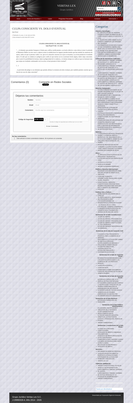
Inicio (18, 19)
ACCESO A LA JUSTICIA (105, 162)
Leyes (50, 19)
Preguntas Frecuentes (66, 19)
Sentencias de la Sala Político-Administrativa (112, 305)
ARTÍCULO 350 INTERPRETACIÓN (108, 367)
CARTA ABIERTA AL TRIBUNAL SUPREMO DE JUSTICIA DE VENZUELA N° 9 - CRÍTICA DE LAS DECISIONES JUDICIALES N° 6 (110, 83)
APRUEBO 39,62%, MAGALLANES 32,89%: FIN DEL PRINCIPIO (110, 179)
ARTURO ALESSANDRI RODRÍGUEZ (108, 166)
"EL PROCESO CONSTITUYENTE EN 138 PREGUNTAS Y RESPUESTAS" (110, 155)
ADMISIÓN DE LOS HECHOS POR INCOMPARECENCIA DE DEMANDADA (109, 295)
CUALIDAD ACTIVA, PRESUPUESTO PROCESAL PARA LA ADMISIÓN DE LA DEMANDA (109, 235)
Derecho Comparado (103, 88)
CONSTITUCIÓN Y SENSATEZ (106, 182)
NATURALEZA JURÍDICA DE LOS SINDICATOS (107, 301)
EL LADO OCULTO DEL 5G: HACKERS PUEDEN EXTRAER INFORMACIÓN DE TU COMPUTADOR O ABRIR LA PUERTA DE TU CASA (110, 35)
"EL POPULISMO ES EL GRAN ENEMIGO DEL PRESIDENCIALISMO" (109, 198)
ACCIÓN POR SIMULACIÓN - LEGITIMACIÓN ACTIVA (106, 247)
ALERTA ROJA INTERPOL (105, 265)
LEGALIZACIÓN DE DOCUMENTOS (108, 353)
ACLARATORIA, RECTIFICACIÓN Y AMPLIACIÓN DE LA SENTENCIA (108, 309)
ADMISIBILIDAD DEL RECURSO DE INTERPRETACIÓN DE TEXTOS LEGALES (110, 289)
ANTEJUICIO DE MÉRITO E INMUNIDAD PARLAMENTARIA (109, 333)
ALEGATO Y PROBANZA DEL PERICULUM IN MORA (110, 319)
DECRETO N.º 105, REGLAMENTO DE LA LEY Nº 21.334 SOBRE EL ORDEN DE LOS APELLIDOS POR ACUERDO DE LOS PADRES (110, 140)
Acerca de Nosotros (34, 19)
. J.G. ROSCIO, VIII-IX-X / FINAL (107, 205)
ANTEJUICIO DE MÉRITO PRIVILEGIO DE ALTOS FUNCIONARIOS (110, 336)
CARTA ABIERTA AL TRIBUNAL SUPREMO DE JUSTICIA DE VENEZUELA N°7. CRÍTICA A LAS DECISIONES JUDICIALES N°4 (110, 78)
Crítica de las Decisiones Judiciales (108, 59)
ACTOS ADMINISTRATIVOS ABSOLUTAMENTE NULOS (106, 312)
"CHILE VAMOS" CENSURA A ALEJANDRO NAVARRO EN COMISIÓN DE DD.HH (110, 149)
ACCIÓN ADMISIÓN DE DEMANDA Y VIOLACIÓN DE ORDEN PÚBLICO (108, 244)
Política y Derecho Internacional (107, 169)
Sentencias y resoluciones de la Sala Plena (110, 326)
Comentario (29, 110)
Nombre (30, 100)
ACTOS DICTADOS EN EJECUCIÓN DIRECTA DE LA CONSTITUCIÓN (108, 316)
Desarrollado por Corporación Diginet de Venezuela (106, 395)
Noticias (99, 132)
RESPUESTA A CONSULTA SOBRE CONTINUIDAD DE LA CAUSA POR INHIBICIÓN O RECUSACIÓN (108, 357)
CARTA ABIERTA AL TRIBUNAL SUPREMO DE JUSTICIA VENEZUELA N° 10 (110, 374)
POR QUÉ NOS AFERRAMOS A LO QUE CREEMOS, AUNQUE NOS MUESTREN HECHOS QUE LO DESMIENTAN (109, 54)
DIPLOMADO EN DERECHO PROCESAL (109, 351)
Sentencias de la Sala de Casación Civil (109, 231)
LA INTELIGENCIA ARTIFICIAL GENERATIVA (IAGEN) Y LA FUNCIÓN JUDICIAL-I (110, 134)
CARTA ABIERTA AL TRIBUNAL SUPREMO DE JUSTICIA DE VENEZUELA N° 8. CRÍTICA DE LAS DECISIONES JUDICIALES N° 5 (110, 68)
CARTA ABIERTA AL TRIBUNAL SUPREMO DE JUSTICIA (110, 370)
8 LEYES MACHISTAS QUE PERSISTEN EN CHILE (110, 159)
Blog (81, 19)
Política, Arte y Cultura (104, 192)
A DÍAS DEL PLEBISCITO (105, 176)
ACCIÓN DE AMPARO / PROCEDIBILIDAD (110, 219)
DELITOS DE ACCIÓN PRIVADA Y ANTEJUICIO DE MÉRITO (107, 345)
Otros (98, 153)
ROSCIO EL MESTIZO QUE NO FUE (108, 144)
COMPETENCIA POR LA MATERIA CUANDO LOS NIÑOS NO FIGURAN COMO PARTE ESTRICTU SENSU (110, 341)
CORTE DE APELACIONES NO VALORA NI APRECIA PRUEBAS (110, 272)
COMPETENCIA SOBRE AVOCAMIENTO (109, 270)
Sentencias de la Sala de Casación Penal (111, 255)
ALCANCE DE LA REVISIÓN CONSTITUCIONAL (106, 329)
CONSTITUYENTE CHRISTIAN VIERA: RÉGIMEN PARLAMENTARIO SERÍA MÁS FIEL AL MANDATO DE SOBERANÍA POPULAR (109, 186)
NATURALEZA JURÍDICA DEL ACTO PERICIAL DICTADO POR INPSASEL (108, 280)
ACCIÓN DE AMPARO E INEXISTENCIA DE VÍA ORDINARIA (110, 227)
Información (113, 19)
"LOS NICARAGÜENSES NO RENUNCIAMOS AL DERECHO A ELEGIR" (110, 201)
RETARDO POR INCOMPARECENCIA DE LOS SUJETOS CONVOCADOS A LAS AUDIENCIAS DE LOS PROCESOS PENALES (109, 260)
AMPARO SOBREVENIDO (105, 322)
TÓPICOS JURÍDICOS (103, 364)
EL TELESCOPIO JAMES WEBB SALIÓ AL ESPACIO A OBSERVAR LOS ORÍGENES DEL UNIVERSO (110, 41)
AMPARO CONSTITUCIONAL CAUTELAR (109, 365)
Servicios (99, 349)
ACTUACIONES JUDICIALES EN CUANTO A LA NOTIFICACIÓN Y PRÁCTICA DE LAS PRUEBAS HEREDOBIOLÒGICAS (110, 284)
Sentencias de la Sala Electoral (107, 298)
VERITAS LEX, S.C (103, 361)
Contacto (97, 19)
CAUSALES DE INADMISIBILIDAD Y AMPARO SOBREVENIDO (108, 377)
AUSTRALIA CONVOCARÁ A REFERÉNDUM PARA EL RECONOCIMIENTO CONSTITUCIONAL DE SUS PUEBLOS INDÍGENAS (110, 115)
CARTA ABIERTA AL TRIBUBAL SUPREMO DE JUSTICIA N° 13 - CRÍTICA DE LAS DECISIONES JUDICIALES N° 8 (110, 62)
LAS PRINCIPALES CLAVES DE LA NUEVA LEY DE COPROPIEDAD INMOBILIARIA (110, 46)
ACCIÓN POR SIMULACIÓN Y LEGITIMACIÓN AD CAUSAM (106, 251)
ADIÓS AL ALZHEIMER (104, 164)
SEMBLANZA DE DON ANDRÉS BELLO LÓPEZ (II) (109, 194)
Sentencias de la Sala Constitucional (109, 215)
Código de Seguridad (25, 119)
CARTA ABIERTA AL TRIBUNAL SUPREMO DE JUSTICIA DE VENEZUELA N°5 (110, 74)
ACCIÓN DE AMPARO (104, 217)
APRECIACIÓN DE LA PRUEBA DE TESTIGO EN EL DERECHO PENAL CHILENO (108, 109)
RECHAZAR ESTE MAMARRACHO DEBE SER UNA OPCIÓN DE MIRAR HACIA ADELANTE (109, 172)
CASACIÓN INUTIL (103, 267)
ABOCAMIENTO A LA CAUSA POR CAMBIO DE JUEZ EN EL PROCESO (110, 240)
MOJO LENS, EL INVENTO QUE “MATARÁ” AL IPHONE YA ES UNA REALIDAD (110, 49)
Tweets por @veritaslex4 (104, 389)
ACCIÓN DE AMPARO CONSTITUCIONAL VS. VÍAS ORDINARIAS (109, 223)
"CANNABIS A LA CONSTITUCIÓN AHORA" (110, 147)
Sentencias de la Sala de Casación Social (111, 277)
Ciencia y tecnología (103, 31)
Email (31, 105)
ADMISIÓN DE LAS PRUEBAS (106, 292)
